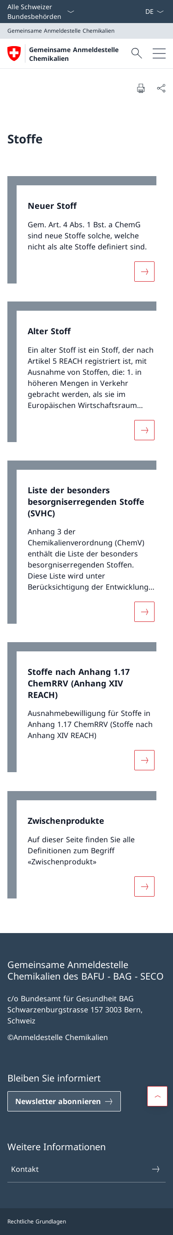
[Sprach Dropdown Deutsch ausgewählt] (154, 11)
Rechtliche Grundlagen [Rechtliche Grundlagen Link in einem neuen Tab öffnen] (36, 1221)
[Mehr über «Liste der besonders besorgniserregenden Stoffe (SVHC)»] (144, 612)
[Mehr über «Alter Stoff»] (144, 430)
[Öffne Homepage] (68, 53)
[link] (86, 234)
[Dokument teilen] (161, 88)
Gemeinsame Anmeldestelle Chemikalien (74, 54)
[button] (157, 1096)
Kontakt (86, 1169)
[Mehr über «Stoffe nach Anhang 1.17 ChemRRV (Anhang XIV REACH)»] (144, 760)
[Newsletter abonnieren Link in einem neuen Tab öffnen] (64, 1101)
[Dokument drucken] (141, 88)
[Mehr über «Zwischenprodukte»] (144, 886)
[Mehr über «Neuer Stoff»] (144, 271)
